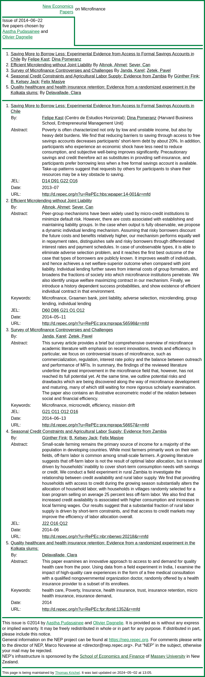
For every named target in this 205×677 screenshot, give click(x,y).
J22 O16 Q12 (55, 523)
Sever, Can (139, 65)
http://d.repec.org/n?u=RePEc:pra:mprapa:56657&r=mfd (95, 425)
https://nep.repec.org (128, 639)
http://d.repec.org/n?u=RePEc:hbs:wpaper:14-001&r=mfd (96, 194)
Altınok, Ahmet (113, 65)
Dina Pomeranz (66, 59)
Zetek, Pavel (159, 70)
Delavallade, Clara (63, 92)
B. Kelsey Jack (25, 81)
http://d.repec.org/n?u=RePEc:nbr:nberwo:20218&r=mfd (95, 536)
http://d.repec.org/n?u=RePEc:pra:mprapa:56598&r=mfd (95, 323)
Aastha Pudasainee (21, 31)
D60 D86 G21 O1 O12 (63, 310)
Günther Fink (186, 76)
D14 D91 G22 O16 (60, 181)
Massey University (168, 656)
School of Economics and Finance (112, 656)
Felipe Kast (38, 59)
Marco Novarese (60, 645)
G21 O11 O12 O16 (60, 411)
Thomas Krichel (67, 673)
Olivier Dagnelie (17, 37)
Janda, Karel (132, 70)
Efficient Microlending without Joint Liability (51, 65)
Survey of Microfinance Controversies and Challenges (62, 70)
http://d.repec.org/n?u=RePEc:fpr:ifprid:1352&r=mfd (91, 609)
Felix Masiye (53, 81)
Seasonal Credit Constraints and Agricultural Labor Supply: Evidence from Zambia (89, 76)
